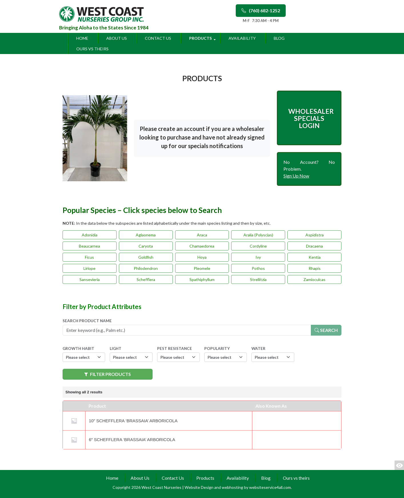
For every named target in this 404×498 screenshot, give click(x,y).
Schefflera (146, 279)
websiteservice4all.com (270, 487)
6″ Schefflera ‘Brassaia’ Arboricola (132, 439)
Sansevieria (89, 279)
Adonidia (89, 234)
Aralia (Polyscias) (258, 234)
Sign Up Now (296, 175)
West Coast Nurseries (161, 487)
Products (200, 38)
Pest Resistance (174, 348)
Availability (242, 38)
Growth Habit (78, 348)
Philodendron (146, 268)
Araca (202, 234)
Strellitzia (258, 279)
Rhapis (315, 268)
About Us (116, 38)
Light (115, 348)
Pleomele (202, 268)
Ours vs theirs (92, 48)
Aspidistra (314, 234)
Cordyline (258, 246)
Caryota (146, 246)
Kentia (315, 257)
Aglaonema (146, 234)
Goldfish (145, 257)
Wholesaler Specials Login (311, 118)
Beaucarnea (89, 246)
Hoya (202, 257)
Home (82, 38)
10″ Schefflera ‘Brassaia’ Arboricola (133, 420)
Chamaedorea (201, 246)
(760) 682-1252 (260, 10)
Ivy (258, 257)
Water (258, 348)
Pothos (258, 268)
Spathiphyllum (202, 279)
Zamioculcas (314, 279)
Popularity (217, 348)
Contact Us (158, 38)
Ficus (89, 257)
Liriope (89, 268)
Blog (279, 38)
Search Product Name (87, 320)
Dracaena (314, 246)
